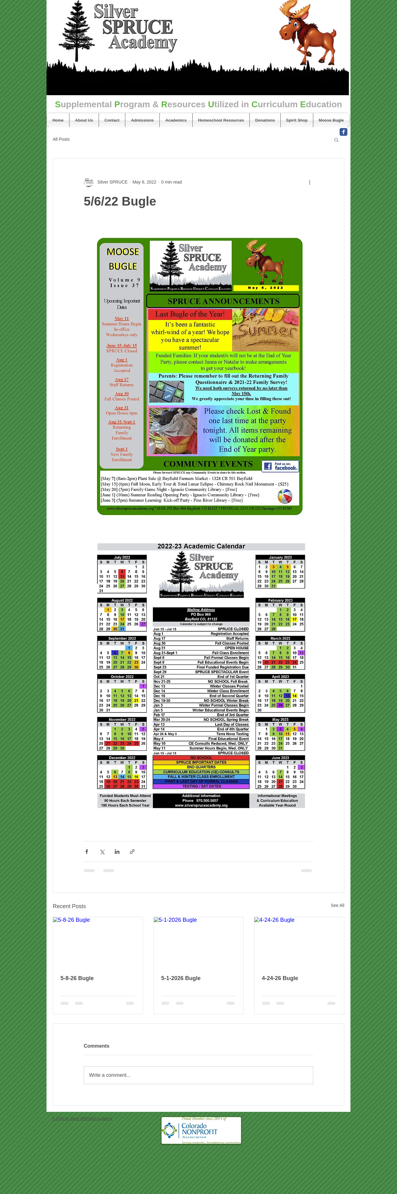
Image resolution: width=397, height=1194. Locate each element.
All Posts (61, 139)
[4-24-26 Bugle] (299, 942)
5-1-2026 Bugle (181, 978)
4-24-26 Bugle (280, 978)
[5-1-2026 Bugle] (198, 942)
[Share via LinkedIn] (117, 851)
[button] (336, 139)
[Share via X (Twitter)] (102, 851)
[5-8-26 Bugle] (98, 942)
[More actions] (309, 182)
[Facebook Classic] (343, 132)
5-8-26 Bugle (77, 978)
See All (337, 905)
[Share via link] (132, 851)
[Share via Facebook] (87, 851)
